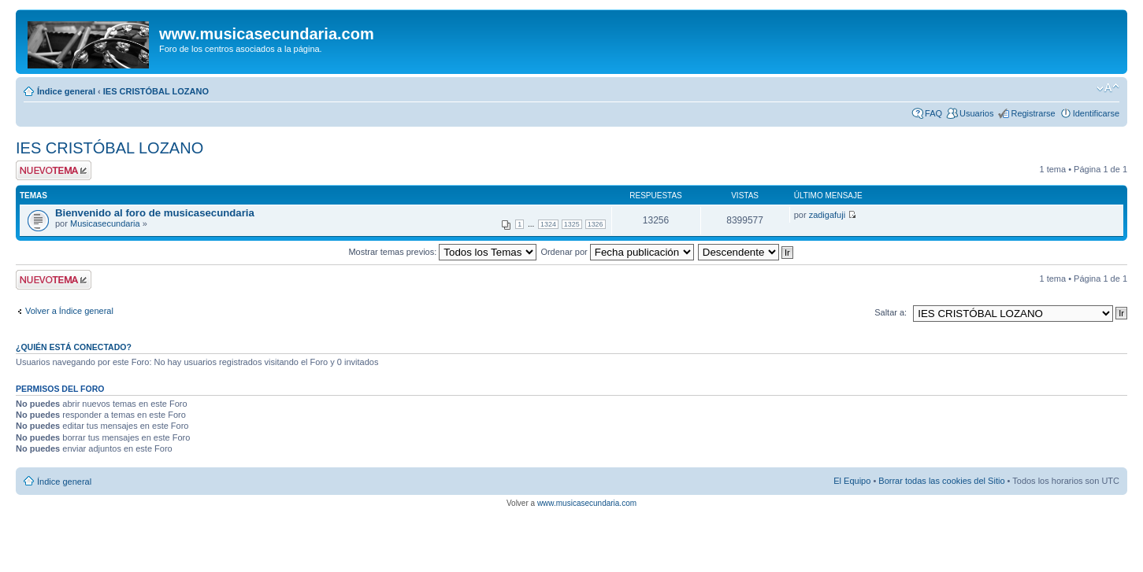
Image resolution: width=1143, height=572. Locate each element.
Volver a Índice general (69, 311)
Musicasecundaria (105, 223)
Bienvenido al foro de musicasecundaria (154, 213)
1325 (572, 224)
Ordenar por (616, 251)
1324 (548, 224)
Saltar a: (890, 312)
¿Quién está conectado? (74, 347)
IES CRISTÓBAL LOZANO (156, 91)
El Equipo (851, 480)
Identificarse (1096, 113)
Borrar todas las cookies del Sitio (941, 480)
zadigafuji (827, 215)
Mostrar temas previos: (442, 251)
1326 (595, 224)
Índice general (66, 91)
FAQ (933, 113)
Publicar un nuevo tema (53, 170)
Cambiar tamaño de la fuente (1108, 88)
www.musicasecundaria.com (586, 503)
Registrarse (1033, 113)
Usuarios (976, 113)
